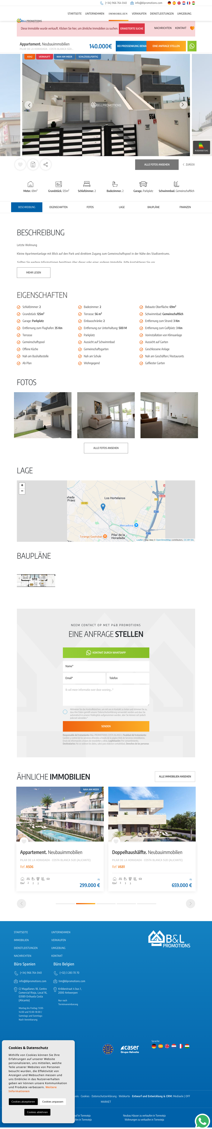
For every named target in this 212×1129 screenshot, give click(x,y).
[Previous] (21, 905)
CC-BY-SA (189, 540)
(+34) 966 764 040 (113, 3)
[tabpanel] (60, 839)
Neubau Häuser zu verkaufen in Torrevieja (144, 1117)
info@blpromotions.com (146, 3)
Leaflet (139, 540)
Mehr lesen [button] (33, 272)
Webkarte (124, 1097)
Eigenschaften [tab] (58, 207)
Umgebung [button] (184, 13)
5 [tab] (146, 905)
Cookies (85, 1097)
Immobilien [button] (118, 13)
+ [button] (22, 485)
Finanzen (185, 207)
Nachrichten (163, 28)
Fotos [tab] (90, 207)
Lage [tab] (122, 207)
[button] (45, 164)
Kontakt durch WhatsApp (106, 652)
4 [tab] (126, 905)
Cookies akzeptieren (23, 1101)
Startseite (75, 13)
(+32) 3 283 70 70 (69, 974)
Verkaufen (139, 13)
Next (184, 105)
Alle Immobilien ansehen (175, 776)
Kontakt (181, 28)
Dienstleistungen (162, 13)
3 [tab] (106, 905)
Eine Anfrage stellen (166, 46)
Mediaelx (178, 1097)
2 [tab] (85, 905)
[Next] (190, 905)
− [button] (22, 491)
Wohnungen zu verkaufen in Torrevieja (144, 1121)
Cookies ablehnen (37, 1112)
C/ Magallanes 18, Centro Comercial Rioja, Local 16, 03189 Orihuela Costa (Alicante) (33, 996)
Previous (28, 105)
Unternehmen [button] (94, 13)
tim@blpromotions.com (72, 982)
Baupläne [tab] (153, 207)
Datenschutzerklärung (107, 712)
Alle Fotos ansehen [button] (105, 448)
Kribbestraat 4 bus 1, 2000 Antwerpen (70, 992)
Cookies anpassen (52, 1101)
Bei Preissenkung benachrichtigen (139, 46)
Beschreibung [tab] (26, 207)
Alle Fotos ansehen (156, 164)
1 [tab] (65, 905)
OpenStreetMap (163, 540)
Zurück (189, 164)
